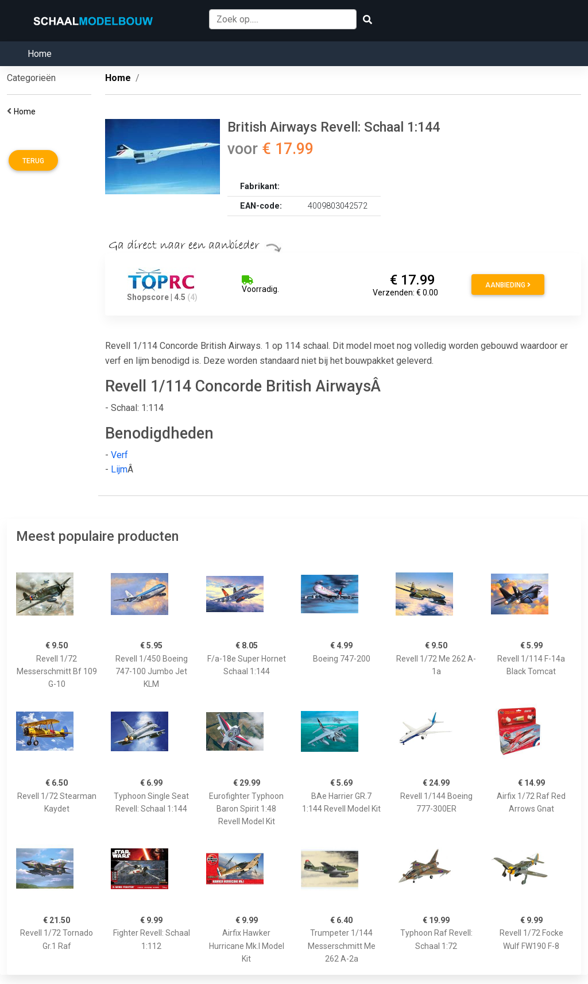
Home (40, 53)
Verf (119, 454)
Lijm (119, 469)
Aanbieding (508, 285)
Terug (33, 161)
